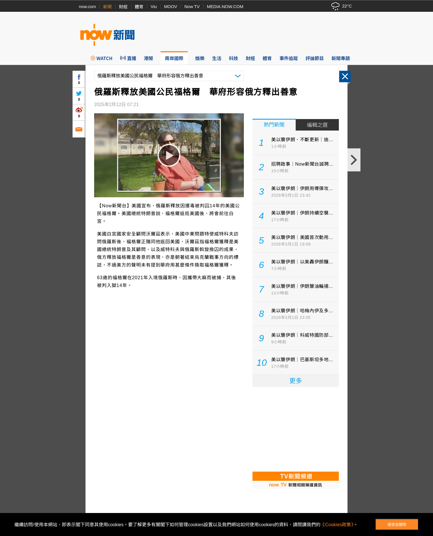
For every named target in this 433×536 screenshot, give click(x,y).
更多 (295, 380)
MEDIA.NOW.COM (225, 6)
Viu (154, 6)
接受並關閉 (397, 524)
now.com (87, 6)
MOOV (170, 6)
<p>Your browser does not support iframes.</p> (295, 429)
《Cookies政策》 (336, 524)
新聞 (107, 6)
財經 (123, 6)
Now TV (192, 6)
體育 (139, 6)
